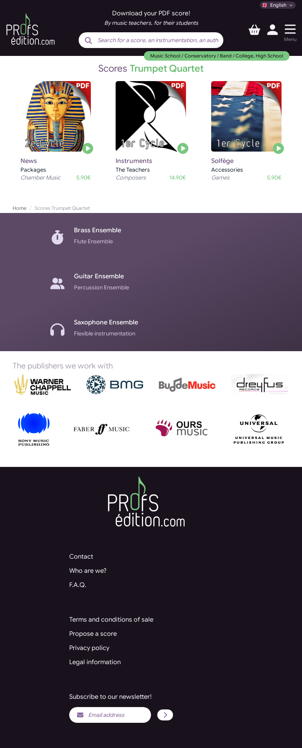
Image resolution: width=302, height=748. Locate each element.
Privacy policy (89, 648)
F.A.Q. (77, 585)
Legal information (95, 662)
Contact (81, 557)
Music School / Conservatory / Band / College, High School (216, 56)
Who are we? (88, 571)
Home (19, 208)
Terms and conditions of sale (111, 620)
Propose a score (93, 634)
